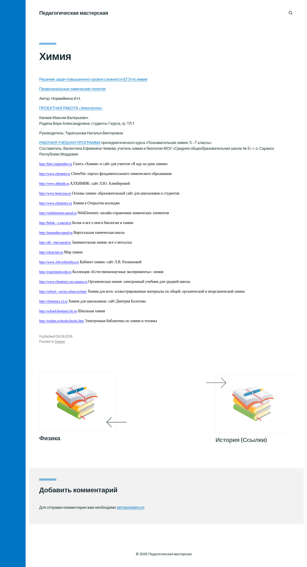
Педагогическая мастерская (73, 12)
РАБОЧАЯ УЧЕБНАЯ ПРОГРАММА (69, 144)
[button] (13, 283)
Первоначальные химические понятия (72, 90)
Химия (60, 343)
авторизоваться (130, 507)
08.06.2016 (63, 338)
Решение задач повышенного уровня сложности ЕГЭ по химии (93, 81)
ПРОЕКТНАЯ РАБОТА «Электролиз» (71, 109)
